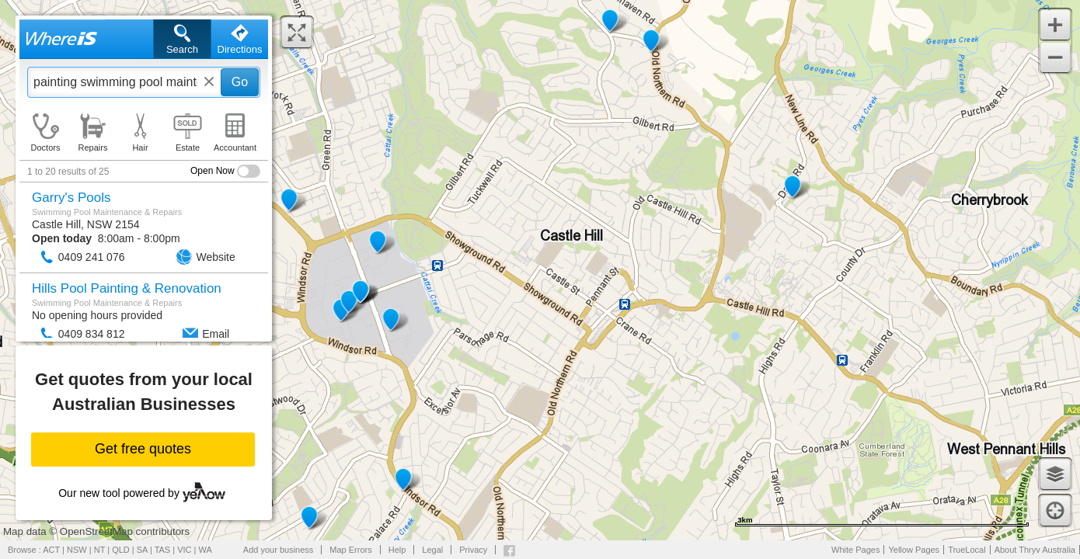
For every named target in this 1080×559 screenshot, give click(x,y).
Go (240, 82)
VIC (184, 549)
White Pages (855, 549)
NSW (77, 549)
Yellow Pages (913, 549)
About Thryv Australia (1035, 549)
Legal (432, 549)
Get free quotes (143, 449)
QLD (121, 549)
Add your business (278, 549)
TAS (163, 549)
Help (397, 549)
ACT (51, 549)
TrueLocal (967, 549)
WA (205, 549)
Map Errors (350, 549)
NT (99, 549)
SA (142, 549)
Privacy (473, 549)
